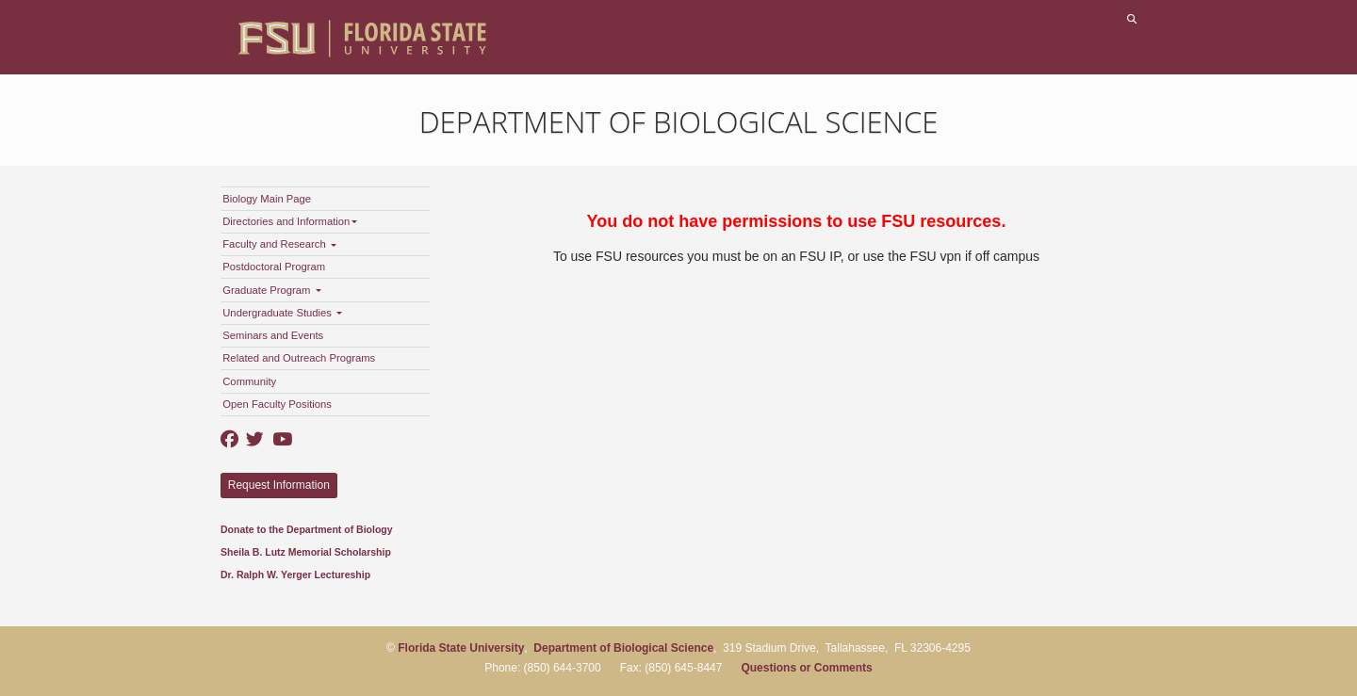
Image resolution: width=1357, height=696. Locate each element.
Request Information (279, 485)
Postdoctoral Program (273, 266)
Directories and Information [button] (289, 221)
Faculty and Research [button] (279, 244)
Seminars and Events (272, 335)
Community (249, 381)
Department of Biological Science (679, 121)
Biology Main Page (266, 198)
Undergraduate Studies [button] (282, 312)
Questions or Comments (806, 667)
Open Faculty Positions (277, 404)
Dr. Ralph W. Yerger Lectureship (295, 574)
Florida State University (461, 648)
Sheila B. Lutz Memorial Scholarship (306, 552)
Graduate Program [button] (271, 290)
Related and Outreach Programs (298, 358)
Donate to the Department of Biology (307, 529)
